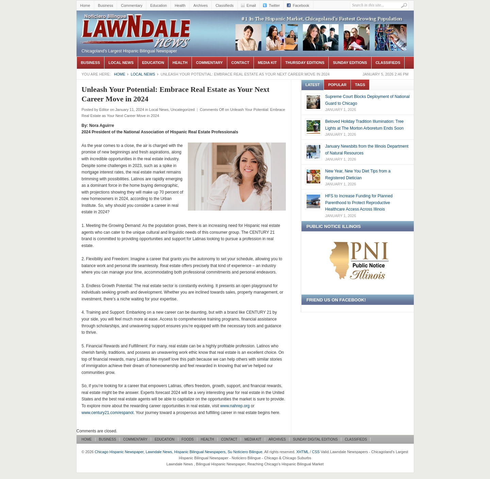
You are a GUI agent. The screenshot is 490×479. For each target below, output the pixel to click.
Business (105, 5)
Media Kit (267, 63)
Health (180, 5)
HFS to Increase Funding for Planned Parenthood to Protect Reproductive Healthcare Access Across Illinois (359, 203)
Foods (188, 439)
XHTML (302, 452)
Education (158, 5)
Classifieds (224, 5)
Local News (121, 63)
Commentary (131, 5)
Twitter (274, 5)
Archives (200, 5)
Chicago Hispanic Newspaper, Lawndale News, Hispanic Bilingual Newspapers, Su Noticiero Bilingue (136, 21)
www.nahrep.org (235, 405)
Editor (104, 110)
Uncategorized (182, 110)
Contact (240, 63)
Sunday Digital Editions (315, 439)
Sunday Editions (350, 63)
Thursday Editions (304, 63)
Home (85, 5)
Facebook (301, 5)
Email (251, 5)
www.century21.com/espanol (108, 412)
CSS (316, 452)
